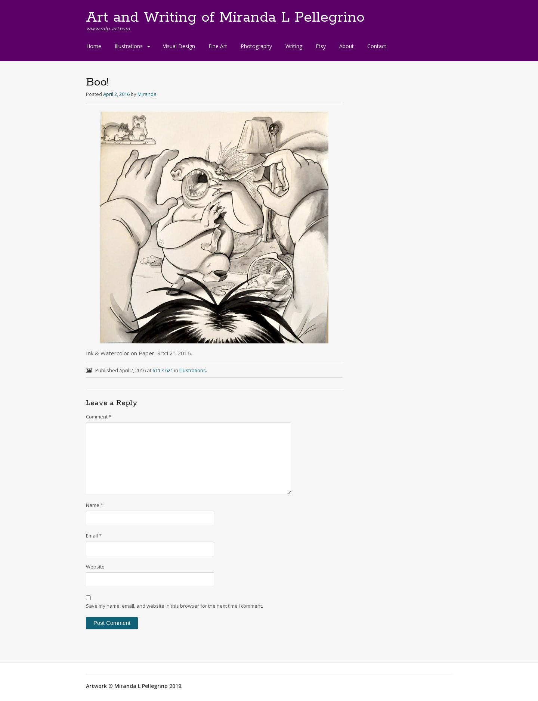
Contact (376, 46)
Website (95, 566)
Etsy (321, 46)
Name (94, 505)
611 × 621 (162, 370)
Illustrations (129, 46)
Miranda (147, 94)
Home (93, 46)
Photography (256, 46)
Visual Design (179, 46)
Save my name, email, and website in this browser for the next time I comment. (174, 605)
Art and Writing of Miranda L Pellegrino (225, 17)
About (346, 46)
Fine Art (217, 46)
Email (94, 535)
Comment (98, 416)
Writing (293, 46)
